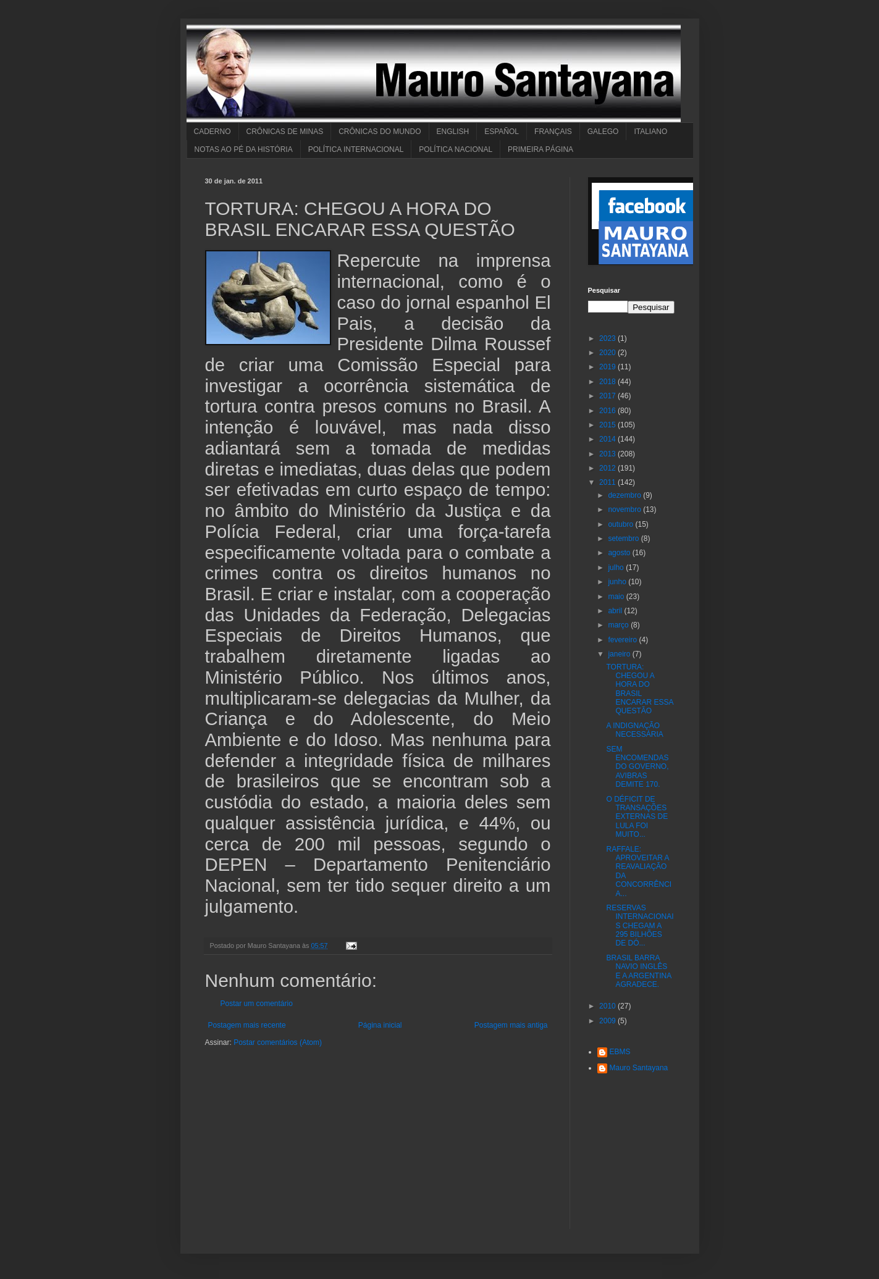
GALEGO (603, 131)
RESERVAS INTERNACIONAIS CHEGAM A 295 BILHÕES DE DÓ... (639, 926)
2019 (608, 367)
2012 (608, 468)
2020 (608, 352)
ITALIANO (650, 131)
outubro (621, 524)
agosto (620, 552)
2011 (608, 482)
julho (617, 567)
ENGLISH (453, 131)
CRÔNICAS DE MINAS (285, 131)
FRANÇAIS (553, 131)
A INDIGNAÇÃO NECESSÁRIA (634, 730)
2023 (608, 338)
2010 (608, 1006)
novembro (625, 509)
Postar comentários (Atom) (277, 1042)
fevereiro (623, 639)
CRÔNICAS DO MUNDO (380, 131)
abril (616, 610)
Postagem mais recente (247, 1025)
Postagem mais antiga (511, 1025)
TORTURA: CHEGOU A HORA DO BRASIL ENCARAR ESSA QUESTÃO (639, 689)
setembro (624, 538)
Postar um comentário (257, 1003)
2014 (608, 439)
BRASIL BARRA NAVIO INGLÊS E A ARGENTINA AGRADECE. (638, 971)
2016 (608, 410)
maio (617, 596)
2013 (608, 454)
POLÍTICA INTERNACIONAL (356, 149)
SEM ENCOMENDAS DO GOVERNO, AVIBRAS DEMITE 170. (637, 767)
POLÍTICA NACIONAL (455, 149)
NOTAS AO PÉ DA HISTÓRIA (244, 149)
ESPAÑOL (501, 131)
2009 (608, 1021)
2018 (608, 381)
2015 (608, 425)
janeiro (620, 654)
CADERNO (212, 131)
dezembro (625, 495)
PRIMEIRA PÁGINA (540, 149)
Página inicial (380, 1025)
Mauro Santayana (639, 1067)
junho (618, 581)
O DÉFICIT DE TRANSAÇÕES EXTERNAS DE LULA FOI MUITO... (637, 817)
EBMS (620, 1051)
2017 (608, 396)
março (619, 625)
